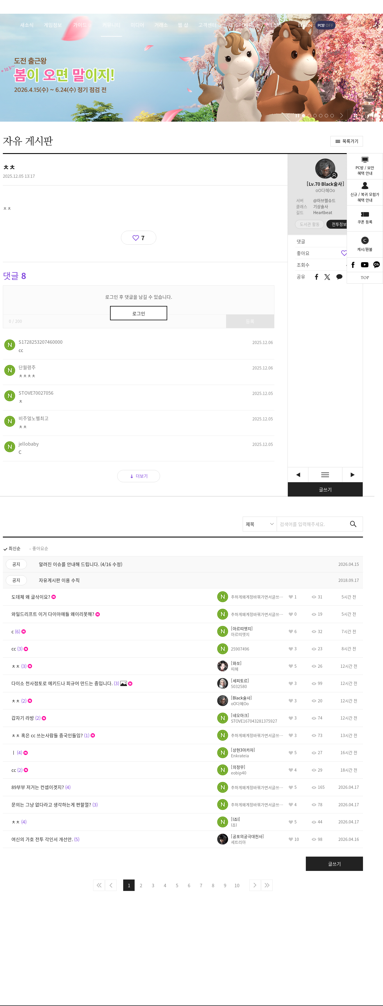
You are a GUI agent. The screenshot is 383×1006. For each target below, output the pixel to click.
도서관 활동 (310, 224)
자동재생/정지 (297, 116)
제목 (250, 524)
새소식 (27, 24)
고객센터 (207, 24)
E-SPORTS (242, 24)
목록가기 (350, 141)
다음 (255, 885)
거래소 (161, 24)
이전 (111, 885)
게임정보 (53, 24)
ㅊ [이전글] (298, 474)
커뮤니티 (111, 24)
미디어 (137, 24)
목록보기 (325, 474)
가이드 (80, 24)
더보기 (142, 476)
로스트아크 (10, 25)
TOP (365, 278)
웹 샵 (183, 24)
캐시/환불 (364, 249)
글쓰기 (325, 489)
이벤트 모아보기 (355, 116)
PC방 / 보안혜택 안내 (365, 170)
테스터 (275, 24)
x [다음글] (352, 474)
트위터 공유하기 (327, 277)
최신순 (15, 548)
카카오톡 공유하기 (339, 277)
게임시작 (361, 25)
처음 (99, 885)
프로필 (325, 169)
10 (237, 885)
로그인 (305, 25)
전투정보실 (341, 224)
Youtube (365, 265)
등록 (250, 321)
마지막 (267, 885)
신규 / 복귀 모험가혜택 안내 (364, 197)
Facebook (353, 265)
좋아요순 (40, 548)
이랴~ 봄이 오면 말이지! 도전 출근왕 (191, 68)
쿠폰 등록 (365, 221)
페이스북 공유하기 (317, 277)
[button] (288, 116)
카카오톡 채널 (377, 265)
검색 (353, 524)
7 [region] (143, 238)
